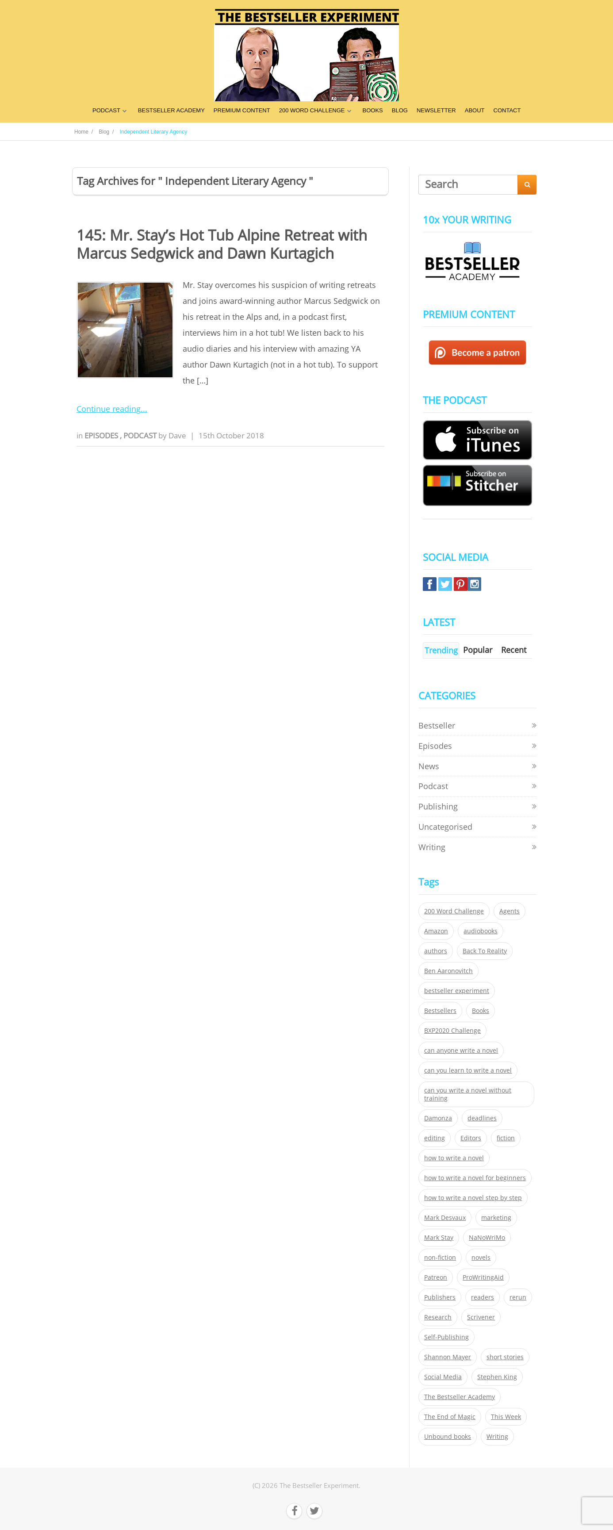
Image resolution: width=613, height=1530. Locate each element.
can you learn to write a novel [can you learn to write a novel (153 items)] (468, 1070)
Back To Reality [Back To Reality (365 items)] (485, 951)
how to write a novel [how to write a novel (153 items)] (454, 1158)
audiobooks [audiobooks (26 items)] (481, 931)
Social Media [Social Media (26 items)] (443, 1377)
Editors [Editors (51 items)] (470, 1138)
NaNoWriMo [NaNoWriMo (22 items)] (487, 1238)
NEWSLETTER (436, 110)
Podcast (140, 435)
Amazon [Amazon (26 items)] (436, 931)
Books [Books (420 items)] (480, 1011)
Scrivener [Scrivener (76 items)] (481, 1317)
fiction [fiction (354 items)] (506, 1138)
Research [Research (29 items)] (438, 1317)
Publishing (438, 806)
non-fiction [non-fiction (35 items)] (440, 1258)
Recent (513, 649)
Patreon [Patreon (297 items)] (435, 1277)
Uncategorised (445, 826)
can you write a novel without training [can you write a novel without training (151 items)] (467, 1094)
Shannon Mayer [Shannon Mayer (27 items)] (447, 1357)
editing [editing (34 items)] (434, 1138)
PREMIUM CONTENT (242, 110)
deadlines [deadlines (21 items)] (482, 1118)
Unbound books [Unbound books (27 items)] (447, 1437)
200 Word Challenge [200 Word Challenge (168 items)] (454, 911)
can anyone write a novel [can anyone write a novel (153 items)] (461, 1051)
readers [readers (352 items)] (482, 1297)
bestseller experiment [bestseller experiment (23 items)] (456, 991)
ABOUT (475, 110)
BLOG (400, 110)
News (428, 766)
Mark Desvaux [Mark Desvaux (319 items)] (445, 1218)
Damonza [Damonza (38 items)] (438, 1118)
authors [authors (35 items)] (435, 951)
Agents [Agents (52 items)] (509, 911)
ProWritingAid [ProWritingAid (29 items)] (483, 1277)
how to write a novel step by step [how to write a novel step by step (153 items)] (473, 1198)
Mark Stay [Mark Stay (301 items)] (438, 1238)
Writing (431, 847)
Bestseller (436, 725)
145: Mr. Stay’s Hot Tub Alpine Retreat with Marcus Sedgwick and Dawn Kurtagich (222, 244)
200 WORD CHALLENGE (312, 110)
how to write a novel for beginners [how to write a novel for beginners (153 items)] (475, 1178)
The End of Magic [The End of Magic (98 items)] (449, 1417)
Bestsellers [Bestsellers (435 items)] (440, 1011)
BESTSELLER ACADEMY (171, 110)
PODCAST (106, 110)
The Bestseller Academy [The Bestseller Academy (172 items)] (459, 1397)
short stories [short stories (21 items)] (505, 1357)
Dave (177, 435)
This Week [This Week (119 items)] (506, 1417)
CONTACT (507, 110)
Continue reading (109, 408)
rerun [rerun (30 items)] (518, 1297)
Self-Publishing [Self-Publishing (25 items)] (446, 1337)
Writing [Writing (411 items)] (497, 1437)
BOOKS (373, 110)
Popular (477, 649)
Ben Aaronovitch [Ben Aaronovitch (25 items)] (448, 971)
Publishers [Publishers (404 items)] (440, 1297)
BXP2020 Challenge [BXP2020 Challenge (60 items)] (452, 1031)
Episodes (102, 435)
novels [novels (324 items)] (480, 1258)
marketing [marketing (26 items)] (496, 1218)
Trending (441, 650)
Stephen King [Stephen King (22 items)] (497, 1377)
